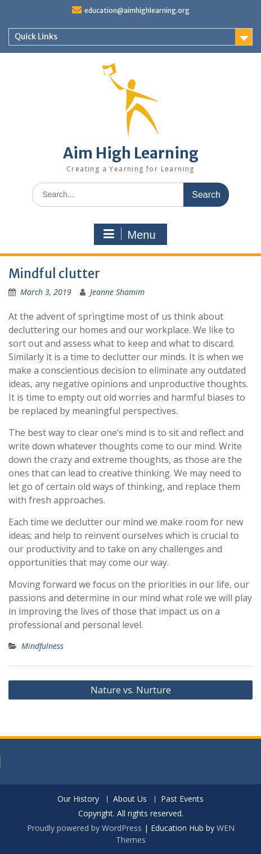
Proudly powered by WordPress (84, 828)
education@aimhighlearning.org (137, 10)
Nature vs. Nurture (131, 690)
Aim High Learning (131, 153)
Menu (128, 234)
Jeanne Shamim (117, 292)
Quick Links (36, 36)
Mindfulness (42, 645)
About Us (130, 799)
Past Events (182, 799)
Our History (78, 799)
